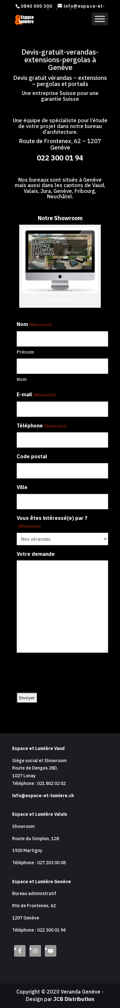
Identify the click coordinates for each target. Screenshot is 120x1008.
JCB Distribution (73, 999)
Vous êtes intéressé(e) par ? (52, 522)
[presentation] (65, 672)
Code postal (32, 456)
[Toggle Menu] (100, 19)
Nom (22, 379)
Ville (22, 487)
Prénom (25, 352)
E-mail (36, 395)
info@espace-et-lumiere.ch (43, 795)
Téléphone (42, 426)
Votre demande (36, 554)
